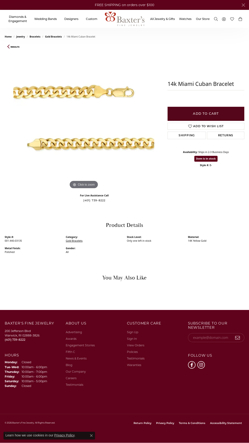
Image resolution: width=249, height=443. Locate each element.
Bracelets (35, 36)
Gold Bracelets (53, 36)
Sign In (132, 338)
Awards (71, 338)
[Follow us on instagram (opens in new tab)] (201, 365)
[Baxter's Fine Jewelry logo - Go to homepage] (124, 19)
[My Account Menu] (224, 19)
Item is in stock (206, 158)
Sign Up (132, 332)
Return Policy (142, 423)
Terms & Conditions (192, 423)
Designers (71, 19)
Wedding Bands (45, 19)
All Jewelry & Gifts (162, 19)
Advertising (74, 332)
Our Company (76, 371)
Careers (71, 378)
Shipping (187, 135)
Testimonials (74, 384)
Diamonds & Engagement (17, 19)
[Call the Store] (15, 339)
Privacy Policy (165, 423)
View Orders (135, 345)
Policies (132, 352)
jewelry (20, 36)
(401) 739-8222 (94, 200)
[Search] (216, 19)
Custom (91, 19)
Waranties (134, 365)
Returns (226, 135)
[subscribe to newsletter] (237, 337)
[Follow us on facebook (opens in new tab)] (191, 365)
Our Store (203, 19)
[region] (83, 119)
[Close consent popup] (91, 435)
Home (8, 36)
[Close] (243, 5)
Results (15, 47)
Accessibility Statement (226, 423)
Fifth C (70, 352)
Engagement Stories (80, 345)
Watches (185, 19)
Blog (69, 365)
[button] (240, 19)
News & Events (76, 358)
